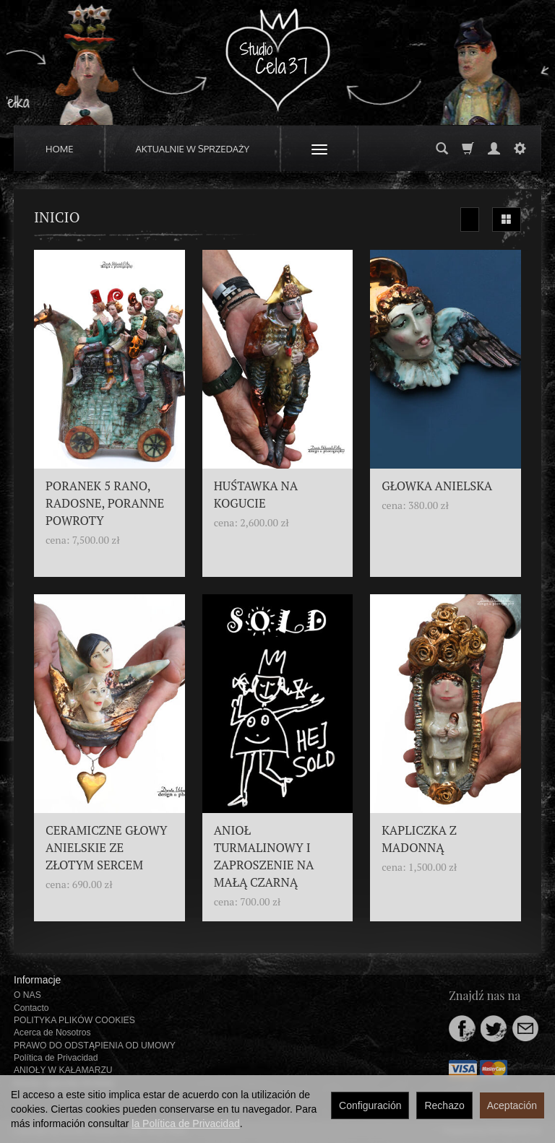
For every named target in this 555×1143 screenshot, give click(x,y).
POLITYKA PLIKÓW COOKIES (74, 1020)
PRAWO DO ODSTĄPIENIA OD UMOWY (95, 1045)
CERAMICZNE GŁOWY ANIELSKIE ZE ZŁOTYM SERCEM (107, 847)
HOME (60, 149)
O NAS (27, 995)
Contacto (31, 1008)
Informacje (37, 980)
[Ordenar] (469, 219)
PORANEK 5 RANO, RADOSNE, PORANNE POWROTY (105, 503)
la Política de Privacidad (185, 1123)
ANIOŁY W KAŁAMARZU (63, 1070)
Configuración (370, 1105)
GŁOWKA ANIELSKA (437, 486)
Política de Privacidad (56, 1058)
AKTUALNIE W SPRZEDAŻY (193, 149)
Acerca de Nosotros (52, 1032)
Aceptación (512, 1105)
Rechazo (444, 1105)
